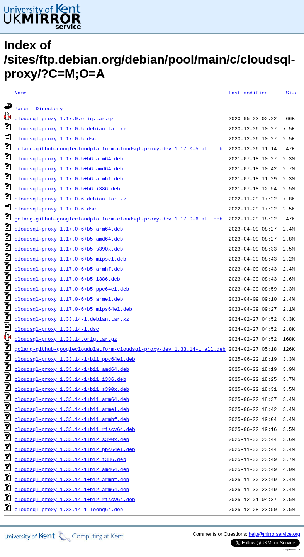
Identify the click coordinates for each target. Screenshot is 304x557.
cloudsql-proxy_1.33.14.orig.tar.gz (66, 338)
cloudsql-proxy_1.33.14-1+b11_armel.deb (72, 409)
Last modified (248, 92)
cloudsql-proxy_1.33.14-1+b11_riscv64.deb (75, 429)
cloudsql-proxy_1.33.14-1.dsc (57, 328)
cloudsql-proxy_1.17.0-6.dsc (55, 208)
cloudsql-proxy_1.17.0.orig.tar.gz (64, 118)
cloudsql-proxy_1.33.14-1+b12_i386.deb (70, 459)
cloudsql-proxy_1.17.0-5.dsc (55, 138)
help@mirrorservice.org (274, 534)
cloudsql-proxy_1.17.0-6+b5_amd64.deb (69, 238)
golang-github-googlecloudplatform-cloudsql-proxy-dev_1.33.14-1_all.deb (120, 348)
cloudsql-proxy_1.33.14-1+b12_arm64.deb (72, 489)
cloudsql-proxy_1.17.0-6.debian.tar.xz (70, 198)
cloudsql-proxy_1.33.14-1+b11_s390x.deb (72, 388)
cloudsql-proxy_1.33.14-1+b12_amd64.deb (72, 469)
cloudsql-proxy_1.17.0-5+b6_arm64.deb (69, 158)
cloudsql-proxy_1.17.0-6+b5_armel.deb (69, 298)
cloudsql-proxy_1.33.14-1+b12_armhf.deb (72, 479)
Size (292, 92)
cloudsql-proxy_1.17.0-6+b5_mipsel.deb (70, 258)
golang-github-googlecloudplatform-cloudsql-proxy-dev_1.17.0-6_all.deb (118, 218)
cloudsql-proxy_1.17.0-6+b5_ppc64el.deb (72, 288)
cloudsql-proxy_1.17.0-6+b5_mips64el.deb (73, 308)
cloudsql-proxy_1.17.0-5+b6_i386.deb (67, 188)
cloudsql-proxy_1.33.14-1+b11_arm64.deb (72, 398)
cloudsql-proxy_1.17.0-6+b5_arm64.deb (69, 228)
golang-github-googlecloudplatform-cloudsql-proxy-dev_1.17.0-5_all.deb (118, 148)
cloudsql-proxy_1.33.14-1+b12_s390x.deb (72, 439)
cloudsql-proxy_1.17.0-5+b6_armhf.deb (69, 178)
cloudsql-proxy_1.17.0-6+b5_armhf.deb (69, 268)
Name (21, 92)
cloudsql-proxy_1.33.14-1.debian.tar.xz (72, 318)
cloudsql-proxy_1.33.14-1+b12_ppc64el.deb (75, 449)
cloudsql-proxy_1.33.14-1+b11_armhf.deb (72, 419)
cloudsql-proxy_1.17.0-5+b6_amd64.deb (69, 168)
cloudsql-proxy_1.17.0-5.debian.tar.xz (70, 128)
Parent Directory (39, 108)
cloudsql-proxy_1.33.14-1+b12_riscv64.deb (75, 499)
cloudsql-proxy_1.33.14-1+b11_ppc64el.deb (75, 358)
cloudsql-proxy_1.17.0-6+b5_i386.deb (67, 278)
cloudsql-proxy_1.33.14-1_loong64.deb (69, 509)
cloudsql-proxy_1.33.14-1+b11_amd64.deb (72, 368)
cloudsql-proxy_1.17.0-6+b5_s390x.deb (69, 248)
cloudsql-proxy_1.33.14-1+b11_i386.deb (70, 378)
